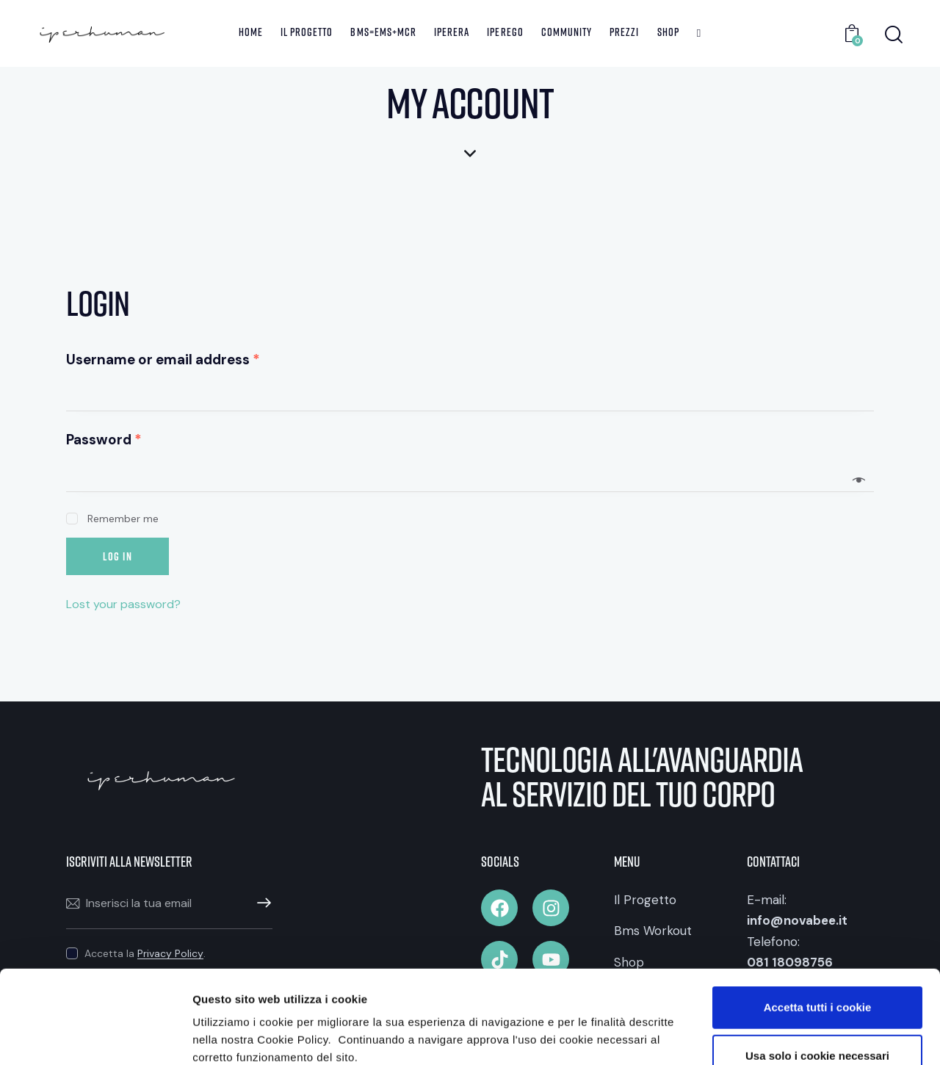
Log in (117, 556)
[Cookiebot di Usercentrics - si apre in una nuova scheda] (95, 1036)
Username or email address (163, 359)
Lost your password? (123, 604)
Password (104, 439)
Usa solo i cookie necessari (817, 968)
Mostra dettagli (779, 1036)
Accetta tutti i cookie (818, 920)
